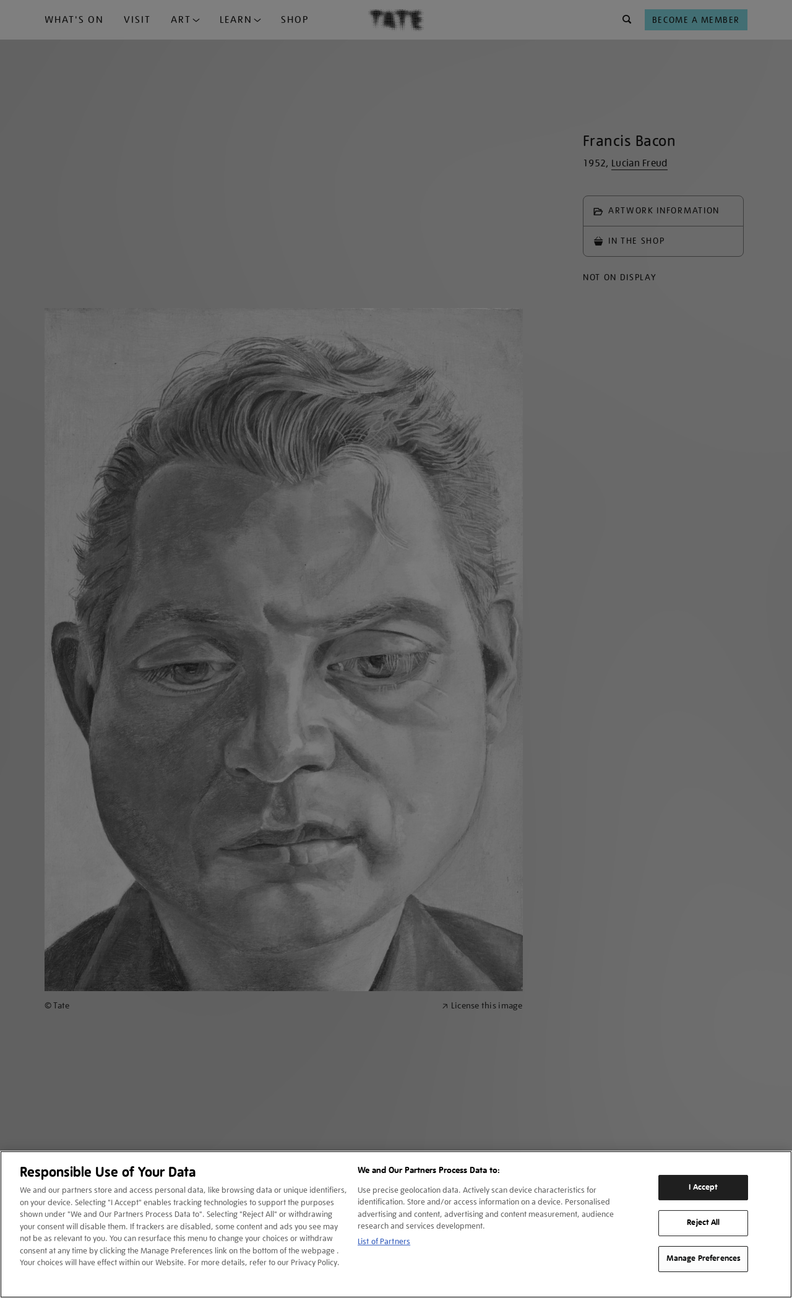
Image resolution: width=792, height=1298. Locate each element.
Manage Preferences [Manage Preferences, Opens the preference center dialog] (703, 1258)
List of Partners (384, 1241)
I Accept (703, 1187)
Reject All (703, 1223)
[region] (396, 1224)
